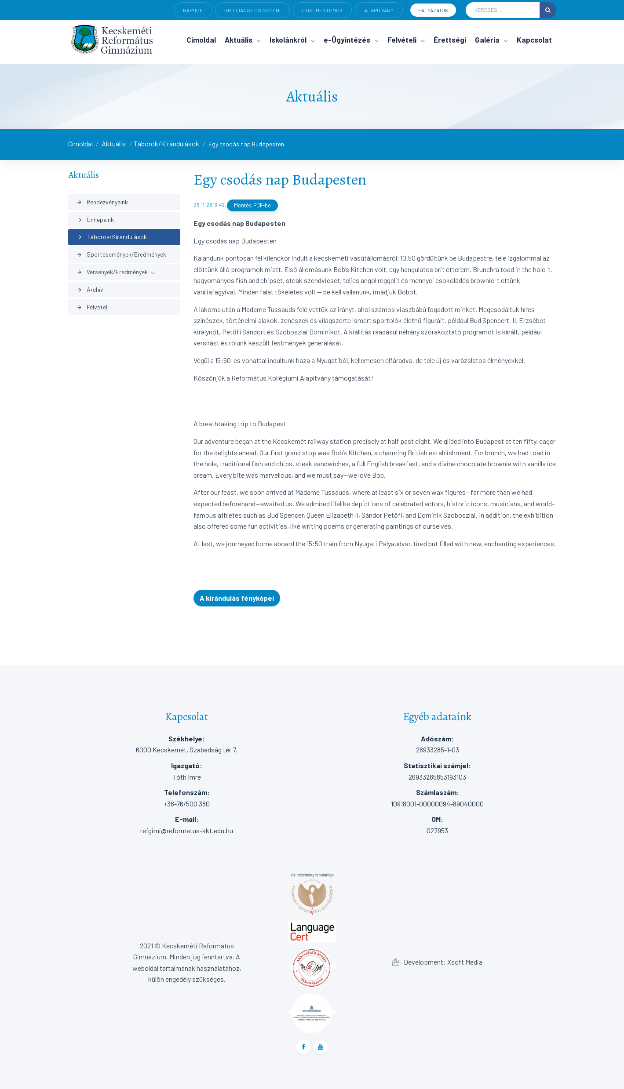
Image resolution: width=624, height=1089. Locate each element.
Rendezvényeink (102, 202)
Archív (90, 289)
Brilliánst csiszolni (252, 10)
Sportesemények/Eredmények (121, 254)
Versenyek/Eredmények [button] (112, 272)
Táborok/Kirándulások (166, 143)
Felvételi (93, 307)
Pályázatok (433, 10)
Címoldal (80, 143)
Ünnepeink (95, 219)
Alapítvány (379, 10)
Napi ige (193, 10)
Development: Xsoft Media (437, 962)
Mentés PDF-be (252, 205)
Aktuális (114, 143)
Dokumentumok (322, 10)
